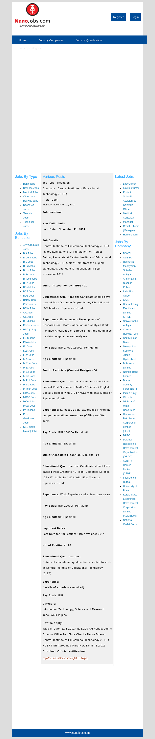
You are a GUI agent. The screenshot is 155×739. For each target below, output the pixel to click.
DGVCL (127, 253)
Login (135, 17)
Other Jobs (29, 196)
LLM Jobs (28, 355)
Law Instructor (131, 188)
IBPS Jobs (29, 338)
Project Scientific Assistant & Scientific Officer (129, 201)
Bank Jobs (29, 183)
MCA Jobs (29, 401)
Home (22, 40)
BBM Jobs (29, 287)
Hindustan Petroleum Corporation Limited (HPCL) (129, 423)
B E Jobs (28, 261)
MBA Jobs (29, 393)
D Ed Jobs (29, 321)
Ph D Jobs (29, 410)
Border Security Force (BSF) (130, 384)
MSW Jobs (29, 405)
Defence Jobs (31, 188)
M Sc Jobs (29, 384)
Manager (128, 222)
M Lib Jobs (29, 376)
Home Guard (130, 234)
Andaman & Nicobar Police (129, 283)
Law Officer (129, 183)
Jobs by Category (30, 48)
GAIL (126, 300)
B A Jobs (28, 253)
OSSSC (127, 257)
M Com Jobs (30, 363)
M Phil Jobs (29, 380)
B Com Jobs (30, 257)
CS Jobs (28, 316)
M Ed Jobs (29, 372)
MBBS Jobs (30, 397)
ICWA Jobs (29, 342)
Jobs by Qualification (89, 40)
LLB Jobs (28, 350)
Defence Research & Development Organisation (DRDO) (130, 448)
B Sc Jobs (29, 274)
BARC (126, 435)
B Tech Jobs (30, 278)
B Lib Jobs (29, 270)
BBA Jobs (28, 283)
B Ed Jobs (29, 266)
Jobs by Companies (51, 40)
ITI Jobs (27, 346)
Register (118, 17)
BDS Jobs (29, 295)
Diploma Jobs (31, 325)
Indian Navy (130, 393)
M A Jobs (28, 359)
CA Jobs (28, 312)
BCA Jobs (28, 291)
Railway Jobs (30, 200)
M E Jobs (28, 367)
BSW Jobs (29, 308)
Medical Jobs (30, 192)
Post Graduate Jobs (28, 418)
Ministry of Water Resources (129, 405)
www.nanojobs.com (77, 732)
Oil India (127, 397)
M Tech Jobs (30, 388)
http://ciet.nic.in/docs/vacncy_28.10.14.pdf (65, 658)
